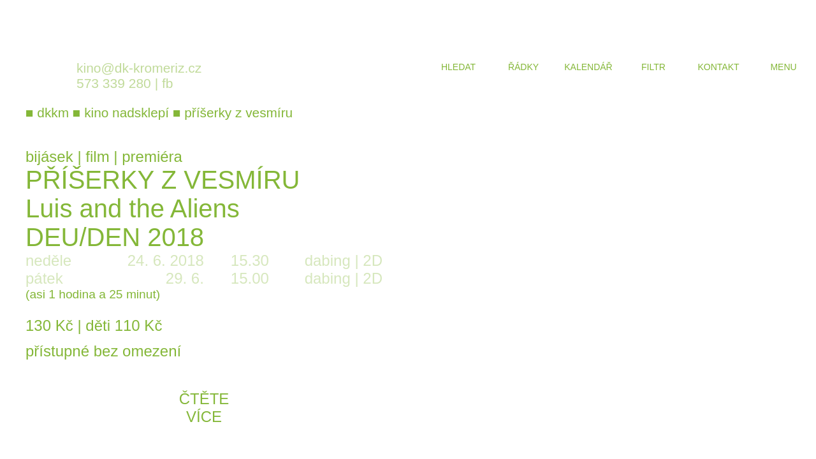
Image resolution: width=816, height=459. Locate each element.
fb (167, 83)
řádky (523, 67)
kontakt (718, 67)
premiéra (152, 156)
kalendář (588, 67)
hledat (458, 67)
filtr (653, 67)
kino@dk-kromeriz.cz (138, 68)
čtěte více (204, 407)
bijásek (49, 156)
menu (783, 67)
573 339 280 (113, 83)
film (97, 156)
